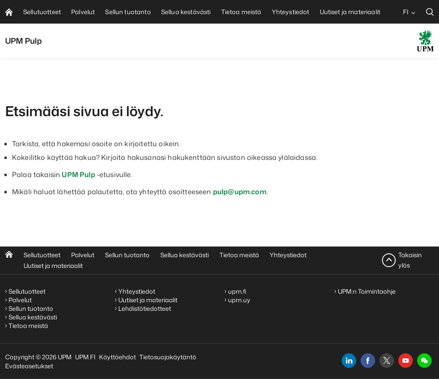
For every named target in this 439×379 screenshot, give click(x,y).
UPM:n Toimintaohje (367, 291)
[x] (386, 360)
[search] (430, 12)
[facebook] (368, 360)
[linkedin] (349, 360)
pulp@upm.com (240, 191)
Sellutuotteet (42, 254)
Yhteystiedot (288, 254)
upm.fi (237, 291)
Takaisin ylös (410, 260)
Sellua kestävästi (184, 254)
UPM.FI (85, 356)
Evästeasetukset (29, 365)
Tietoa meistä (239, 254)
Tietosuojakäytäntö (167, 356)
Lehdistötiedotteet (144, 308)
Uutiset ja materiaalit (53, 265)
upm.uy (239, 299)
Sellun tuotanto (127, 254)
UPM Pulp (78, 174)
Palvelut (82, 254)
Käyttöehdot (117, 356)
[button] (424, 360)
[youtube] (405, 360)
